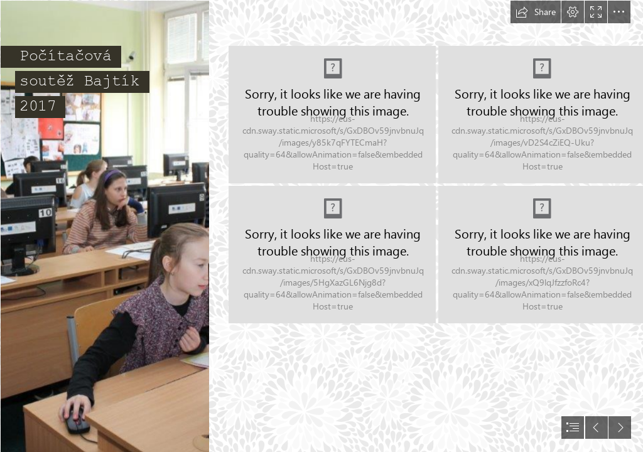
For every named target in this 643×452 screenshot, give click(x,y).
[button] (536, 12)
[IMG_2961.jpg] (332, 114)
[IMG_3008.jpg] (104, 226)
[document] (321, 226)
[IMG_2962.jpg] (332, 254)
